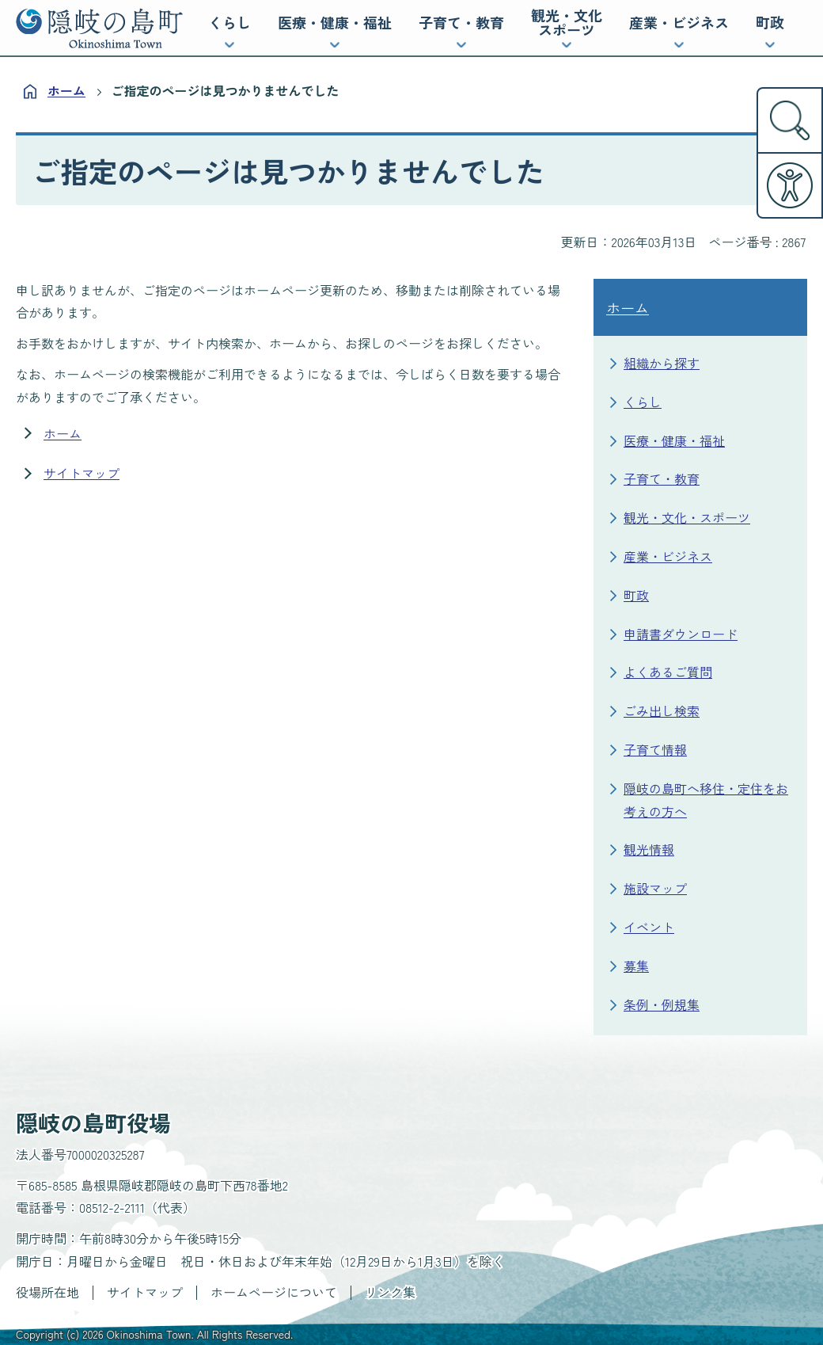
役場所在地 (47, 1291)
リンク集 (390, 1291)
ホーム (66, 90)
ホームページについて (273, 1291)
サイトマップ (81, 472)
